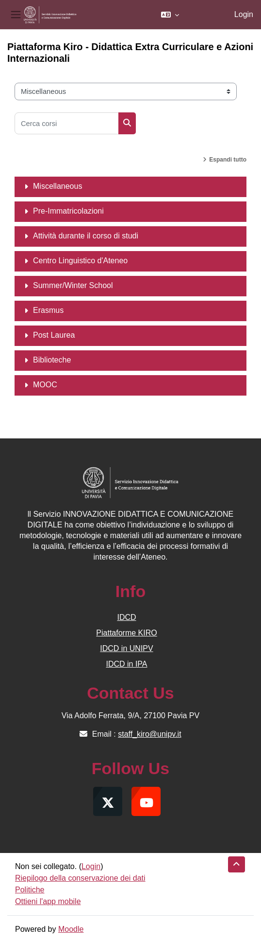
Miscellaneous (57, 186)
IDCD (126, 617)
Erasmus (48, 310)
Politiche (29, 890)
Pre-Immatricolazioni (68, 211)
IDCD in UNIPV (126, 648)
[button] (170, 14)
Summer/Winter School (73, 285)
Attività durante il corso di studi (85, 236)
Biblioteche (52, 360)
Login (243, 14)
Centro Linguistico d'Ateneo (80, 260)
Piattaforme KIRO (126, 633)
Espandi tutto (227, 159)
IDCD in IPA (126, 664)
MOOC (45, 385)
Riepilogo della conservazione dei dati (80, 878)
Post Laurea (54, 335)
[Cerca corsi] (67, 123)
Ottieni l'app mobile (48, 901)
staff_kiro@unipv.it (149, 734)
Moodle (70, 929)
